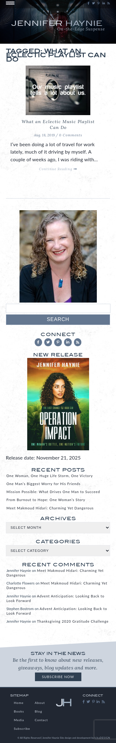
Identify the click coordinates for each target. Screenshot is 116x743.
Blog (38, 711)
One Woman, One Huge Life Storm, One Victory (49, 476)
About (40, 703)
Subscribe (22, 728)
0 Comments (70, 135)
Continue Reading (58, 169)
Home (19, 703)
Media (19, 720)
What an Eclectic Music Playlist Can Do (58, 124)
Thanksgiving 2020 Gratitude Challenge (73, 621)
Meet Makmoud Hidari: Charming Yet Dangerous (50, 508)
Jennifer (58, 26)
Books (19, 711)
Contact (41, 720)
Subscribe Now (58, 677)
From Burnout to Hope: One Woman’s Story (45, 500)
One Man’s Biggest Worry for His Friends (43, 484)
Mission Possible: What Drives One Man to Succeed (53, 492)
